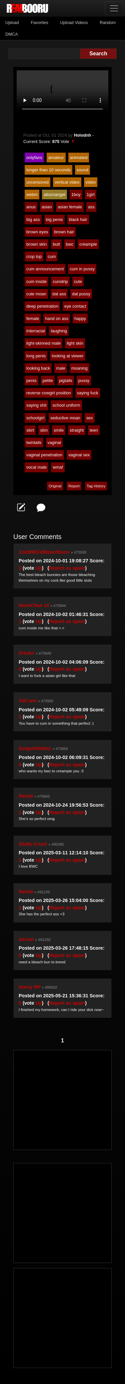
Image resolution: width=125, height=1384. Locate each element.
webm (32, 194)
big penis (54, 219)
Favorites (39, 22)
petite (48, 380)
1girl (91, 194)
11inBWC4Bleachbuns (44, 552)
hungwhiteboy (35, 748)
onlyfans (34, 157)
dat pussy (81, 293)
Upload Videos (74, 22)
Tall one (28, 700)
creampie (88, 244)
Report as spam (67, 568)
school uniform (66, 405)
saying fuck (87, 392)
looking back (38, 368)
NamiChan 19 (34, 605)
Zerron (26, 939)
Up (38, 568)
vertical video (67, 182)
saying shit (36, 405)
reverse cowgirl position (48, 392)
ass (91, 206)
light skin (75, 343)
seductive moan (65, 417)
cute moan (36, 293)
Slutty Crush (33, 844)
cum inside (36, 281)
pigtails (65, 380)
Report (74, 486)
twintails (34, 442)
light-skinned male (43, 343)
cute (78, 281)
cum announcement (45, 268)
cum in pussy (82, 268)
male (60, 368)
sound (82, 169)
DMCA (11, 34)
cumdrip (60, 281)
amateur (56, 157)
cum (52, 256)
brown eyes (37, 231)
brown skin (36, 244)
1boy (76, 194)
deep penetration (42, 306)
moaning (79, 368)
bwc (70, 244)
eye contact (75, 306)
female (32, 318)
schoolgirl (35, 417)
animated (79, 157)
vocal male (36, 467)
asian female (70, 206)
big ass (33, 219)
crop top (34, 256)
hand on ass (56, 318)
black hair (78, 219)
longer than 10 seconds (48, 169)
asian (47, 206)
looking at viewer (67, 355)
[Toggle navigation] (114, 8)
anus (31, 206)
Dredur (26, 653)
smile (59, 430)
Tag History (96, 486)
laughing (59, 330)
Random (108, 22)
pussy (83, 380)
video (91, 182)
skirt (30, 430)
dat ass (59, 293)
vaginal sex (79, 454)
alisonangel (54, 194)
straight (77, 430)
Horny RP (30, 987)
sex (89, 417)
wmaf (58, 467)
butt (56, 244)
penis (31, 380)
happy (80, 318)
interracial (35, 330)
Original (55, 486)
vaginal (54, 442)
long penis (36, 355)
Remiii (26, 796)
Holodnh (82, 135)
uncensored (37, 182)
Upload (12, 22)
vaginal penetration (44, 454)
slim (44, 430)
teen (94, 430)
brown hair (64, 231)
